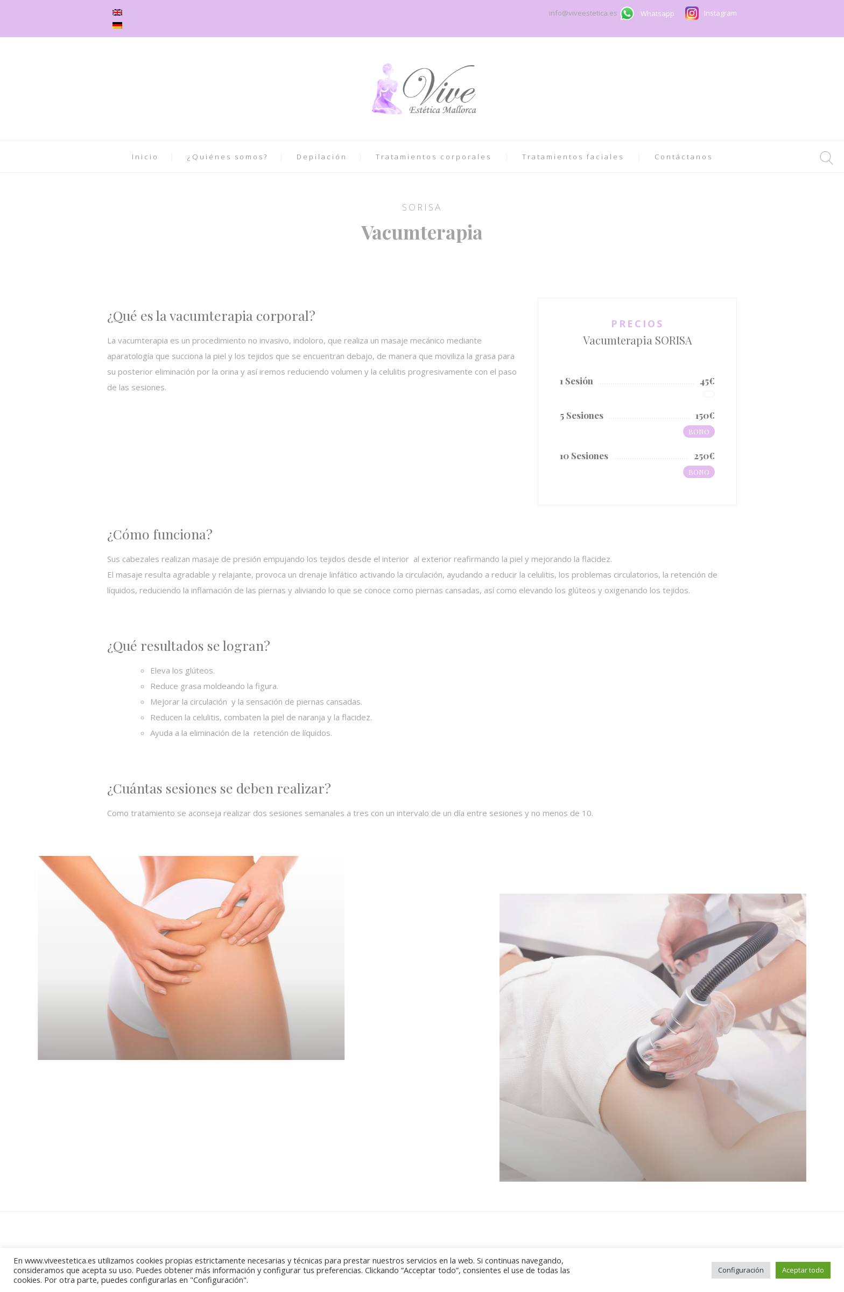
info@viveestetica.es (584, 13)
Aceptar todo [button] (803, 1270)
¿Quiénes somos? (227, 157)
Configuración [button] (741, 1270)
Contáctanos (684, 157)
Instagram (720, 13)
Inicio (145, 157)
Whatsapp (657, 13)
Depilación (322, 157)
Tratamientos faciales (573, 157)
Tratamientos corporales (433, 157)
